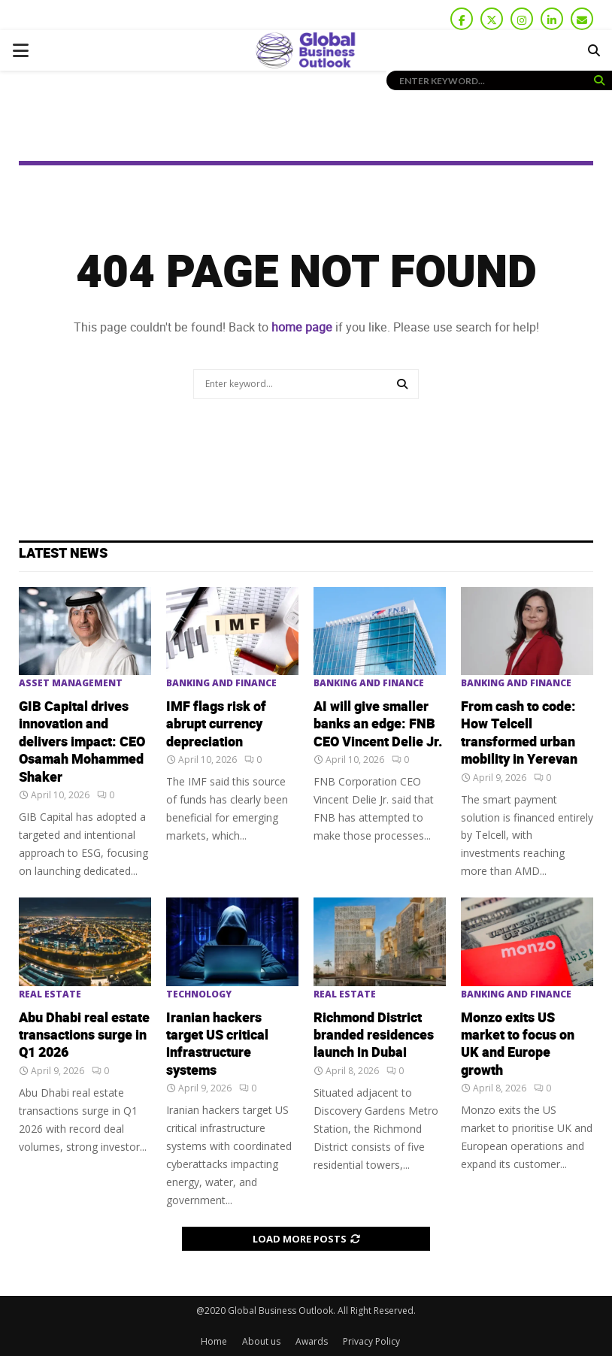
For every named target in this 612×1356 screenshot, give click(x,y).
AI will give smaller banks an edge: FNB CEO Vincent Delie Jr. (378, 724)
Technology (199, 994)
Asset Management (71, 683)
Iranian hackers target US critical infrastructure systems (217, 1044)
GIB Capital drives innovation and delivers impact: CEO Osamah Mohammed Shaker (82, 742)
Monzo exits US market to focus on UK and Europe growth (517, 1044)
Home (214, 1341)
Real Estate (50, 994)
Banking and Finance (221, 683)
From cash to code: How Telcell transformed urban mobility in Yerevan (519, 733)
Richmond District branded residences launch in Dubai (374, 1036)
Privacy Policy (371, 1341)
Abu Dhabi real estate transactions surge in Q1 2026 (84, 1036)
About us (261, 1341)
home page (301, 327)
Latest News (63, 553)
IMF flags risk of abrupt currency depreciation (216, 724)
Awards (311, 1341)
